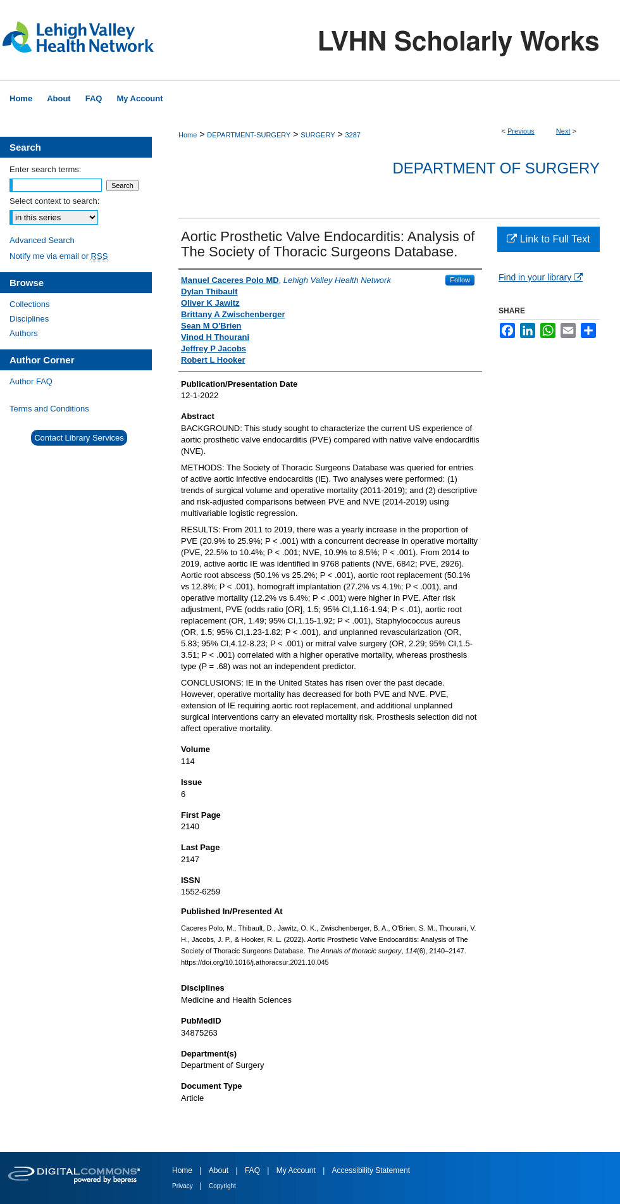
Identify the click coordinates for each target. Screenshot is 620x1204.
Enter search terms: (45, 169)
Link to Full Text (548, 239)
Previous (521, 131)
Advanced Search (42, 240)
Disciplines (29, 318)
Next (563, 131)
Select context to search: (54, 201)
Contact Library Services (79, 437)
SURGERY (318, 135)
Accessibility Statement (371, 1170)
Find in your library (541, 277)
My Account (297, 1170)
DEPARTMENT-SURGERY (248, 135)
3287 (352, 135)
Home (187, 135)
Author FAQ (31, 381)
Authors (23, 333)
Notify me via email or (58, 256)
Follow (460, 280)
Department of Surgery (496, 168)
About (220, 1170)
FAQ (253, 1170)
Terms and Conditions (49, 408)
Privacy (183, 1185)
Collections (29, 304)
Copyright (222, 1185)
